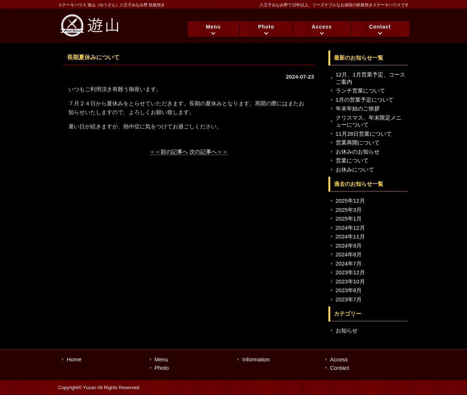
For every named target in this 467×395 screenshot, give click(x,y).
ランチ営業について (360, 90)
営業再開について (358, 142)
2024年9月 (349, 245)
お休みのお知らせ (358, 151)
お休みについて (355, 169)
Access (322, 27)
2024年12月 (350, 228)
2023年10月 (350, 281)
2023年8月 (349, 290)
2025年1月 (349, 218)
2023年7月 (349, 299)
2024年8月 (349, 254)
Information (256, 359)
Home (74, 359)
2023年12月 (350, 272)
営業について (352, 160)
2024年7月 (349, 263)
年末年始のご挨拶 (358, 108)
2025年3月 (349, 210)
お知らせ (347, 330)
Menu (213, 27)
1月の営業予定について (364, 100)
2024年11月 (350, 236)
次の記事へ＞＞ (208, 151)
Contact (380, 27)
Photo (266, 27)
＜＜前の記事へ (169, 151)
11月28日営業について (364, 134)
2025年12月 (350, 201)
